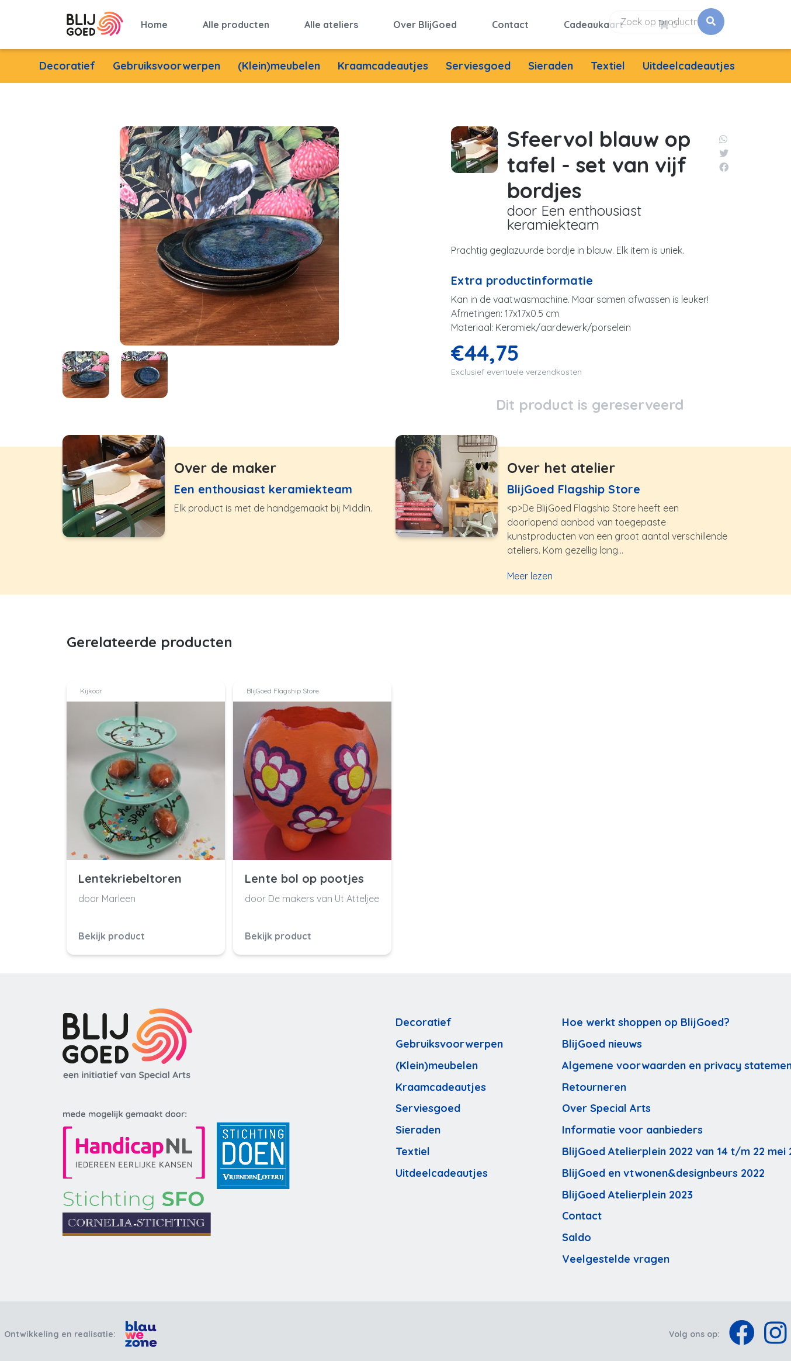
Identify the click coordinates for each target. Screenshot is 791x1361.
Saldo (576, 1232)
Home (154, 21)
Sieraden (550, 60)
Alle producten (236, 21)
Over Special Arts (606, 1103)
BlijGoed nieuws (602, 1038)
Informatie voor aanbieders (632, 1124)
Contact (510, 21)
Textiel (608, 60)
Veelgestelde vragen (615, 1253)
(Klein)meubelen (279, 60)
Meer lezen (530, 570)
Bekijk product (111, 930)
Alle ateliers (331, 21)
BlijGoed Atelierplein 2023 (627, 1189)
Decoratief (67, 60)
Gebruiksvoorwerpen (166, 60)
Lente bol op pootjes (304, 873)
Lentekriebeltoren (130, 873)
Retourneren (594, 1081)
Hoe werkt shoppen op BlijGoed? (646, 1017)
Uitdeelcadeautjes (689, 60)
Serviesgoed (478, 60)
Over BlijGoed (425, 21)
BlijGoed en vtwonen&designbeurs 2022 (663, 1167)
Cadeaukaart (593, 21)
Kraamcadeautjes (383, 60)
